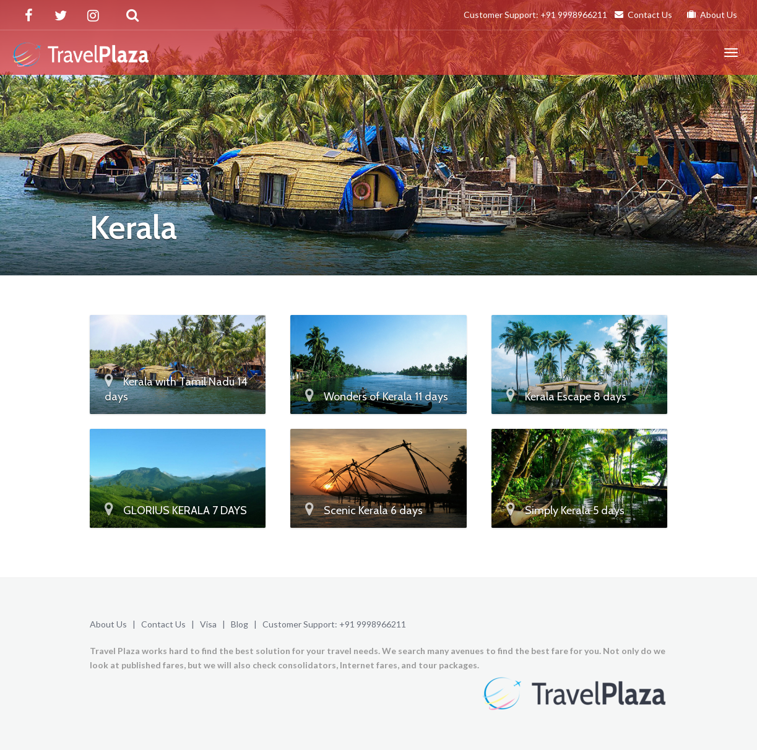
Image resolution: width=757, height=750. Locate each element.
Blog (239, 624)
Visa (208, 624)
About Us (712, 14)
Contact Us (643, 14)
